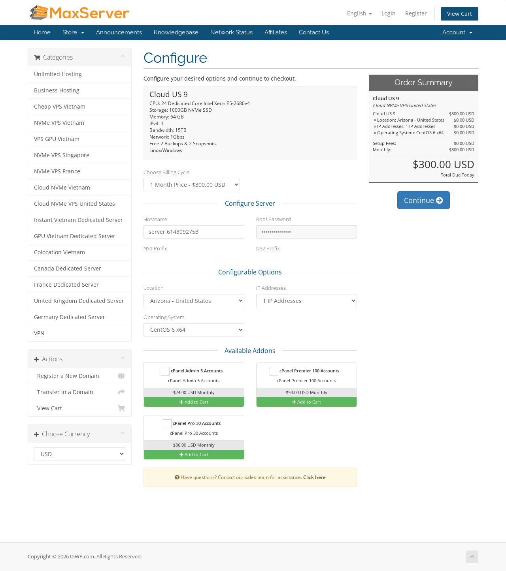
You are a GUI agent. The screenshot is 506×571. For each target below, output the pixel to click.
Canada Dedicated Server (67, 268)
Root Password (273, 219)
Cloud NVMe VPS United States (74, 203)
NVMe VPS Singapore (61, 155)
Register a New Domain (79, 376)
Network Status (231, 32)
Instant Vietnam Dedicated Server (78, 220)
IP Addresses (271, 287)
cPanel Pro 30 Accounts (192, 423)
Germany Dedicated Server (69, 317)
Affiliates (275, 32)
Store (73, 32)
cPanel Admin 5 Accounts (192, 371)
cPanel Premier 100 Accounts (304, 371)
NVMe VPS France (57, 171)
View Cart (459, 13)
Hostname (155, 219)
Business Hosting (56, 90)
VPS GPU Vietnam (56, 139)
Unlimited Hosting (58, 74)
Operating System (163, 317)
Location (153, 287)
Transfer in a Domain (79, 392)
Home (42, 32)
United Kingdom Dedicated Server (79, 300)
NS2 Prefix (267, 248)
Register (416, 13)
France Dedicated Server (66, 284)
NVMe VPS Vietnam (59, 122)
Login (388, 13)
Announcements (119, 32)
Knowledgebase (176, 32)
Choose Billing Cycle (166, 172)
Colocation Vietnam (59, 252)
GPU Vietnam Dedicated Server (74, 236)
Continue (423, 200)
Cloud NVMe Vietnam (62, 187)
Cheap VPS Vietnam (59, 106)
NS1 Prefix (155, 248)
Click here (314, 477)
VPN (39, 333)
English (359, 13)
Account (457, 32)
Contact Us (314, 32)
